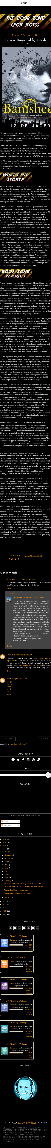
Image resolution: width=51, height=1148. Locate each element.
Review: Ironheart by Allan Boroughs (17, 893)
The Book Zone (25, 1122)
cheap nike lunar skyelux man (31, 665)
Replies (11, 593)
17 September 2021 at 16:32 (33, 598)
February (7, 881)
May (6, 871)
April (6, 874)
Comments (6, 825)
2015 (5, 846)
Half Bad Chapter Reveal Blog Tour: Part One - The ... (23, 884)
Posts (4, 821)
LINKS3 (9, 687)
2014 (5, 849)
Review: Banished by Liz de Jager (16, 890)
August (7, 861)
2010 (5, 911)
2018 (5, 839)
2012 (5, 905)
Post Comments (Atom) (18, 744)
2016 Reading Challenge (16, 958)
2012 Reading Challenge (16, 1044)
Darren (12, 940)
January (7, 897)
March (7, 878)
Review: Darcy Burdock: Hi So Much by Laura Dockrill (23, 887)
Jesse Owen (11, 579)
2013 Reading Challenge (16, 1022)
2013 (5, 901)
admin (9, 679)
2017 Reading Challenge (16, 936)
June (6, 868)
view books (29, 950)
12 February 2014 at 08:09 (26, 579)
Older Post (44, 739)
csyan (9, 655)
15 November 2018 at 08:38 (22, 655)
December (8, 852)
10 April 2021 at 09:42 (20, 679)
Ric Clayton (17, 598)
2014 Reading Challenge (16, 1001)
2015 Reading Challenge (16, 979)
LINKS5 (9, 691)
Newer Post (7, 739)
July (6, 865)
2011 (5, 908)
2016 (5, 843)
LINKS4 (9, 689)
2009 (5, 914)
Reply (9, 588)
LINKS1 (9, 682)
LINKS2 (9, 684)
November (8, 855)
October (7, 858)
